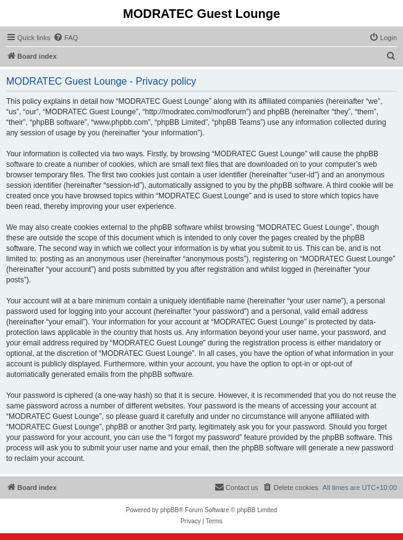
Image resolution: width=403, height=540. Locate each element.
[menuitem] (65, 37)
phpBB (169, 510)
